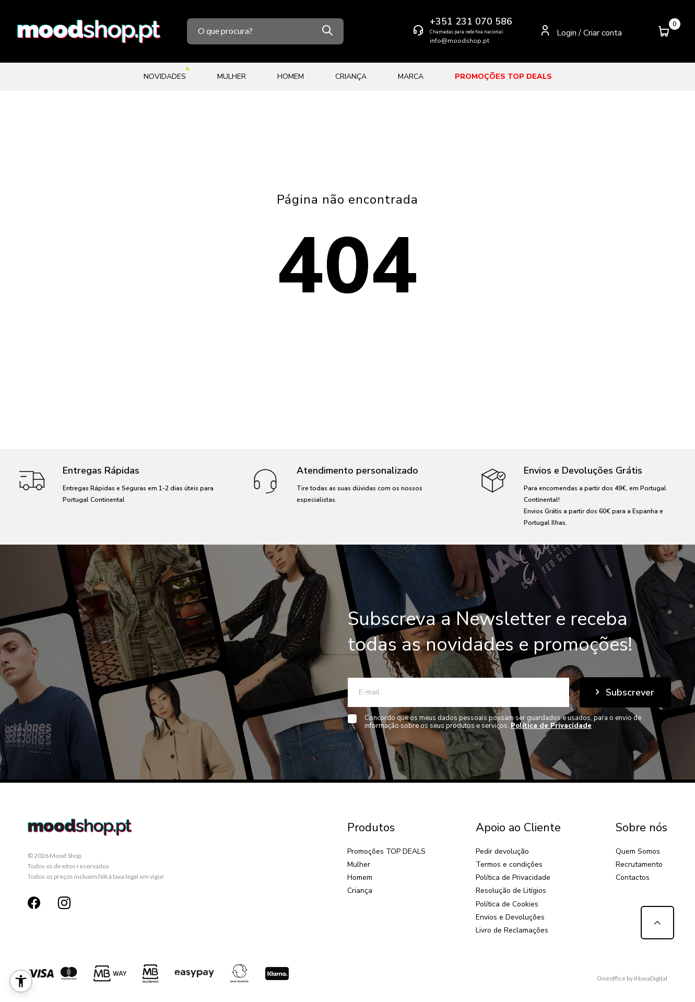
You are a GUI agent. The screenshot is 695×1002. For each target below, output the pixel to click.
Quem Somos (638, 851)
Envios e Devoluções (510, 917)
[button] (20, 981)
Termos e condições (509, 864)
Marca (410, 76)
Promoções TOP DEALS (503, 76)
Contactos (633, 877)
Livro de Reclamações (512, 930)
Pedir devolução (502, 851)
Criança (351, 76)
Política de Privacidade (513, 877)
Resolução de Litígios (511, 890)
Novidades (165, 74)
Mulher (231, 76)
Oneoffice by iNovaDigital (632, 978)
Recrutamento (639, 864)
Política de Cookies (507, 904)
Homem (290, 76)
